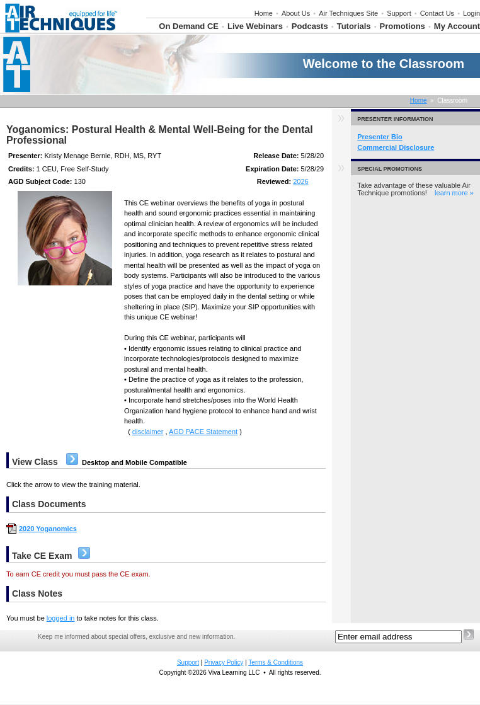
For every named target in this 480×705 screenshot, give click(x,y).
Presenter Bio (380, 136)
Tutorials (354, 26)
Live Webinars (255, 26)
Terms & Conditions (275, 662)
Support (399, 13)
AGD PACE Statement (203, 431)
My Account (457, 26)
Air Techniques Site (348, 13)
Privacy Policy (223, 662)
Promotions (402, 26)
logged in (61, 618)
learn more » (454, 193)
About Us (296, 13)
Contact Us (437, 13)
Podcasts (310, 26)
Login (471, 13)
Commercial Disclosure (395, 147)
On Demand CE (189, 26)
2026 (300, 181)
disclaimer (148, 431)
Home (263, 13)
